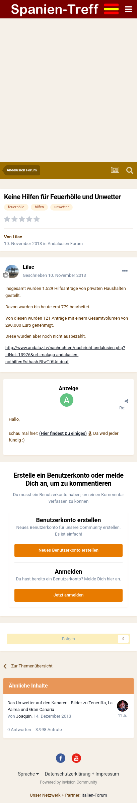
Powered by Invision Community (68, 782)
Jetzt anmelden (69, 594)
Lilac (17, 236)
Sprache (28, 774)
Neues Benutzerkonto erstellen (68, 550)
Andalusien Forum (65, 243)
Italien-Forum (94, 795)
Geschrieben (54, 275)
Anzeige (68, 388)
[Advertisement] (68, 90)
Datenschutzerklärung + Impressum (82, 774)
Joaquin (24, 716)
